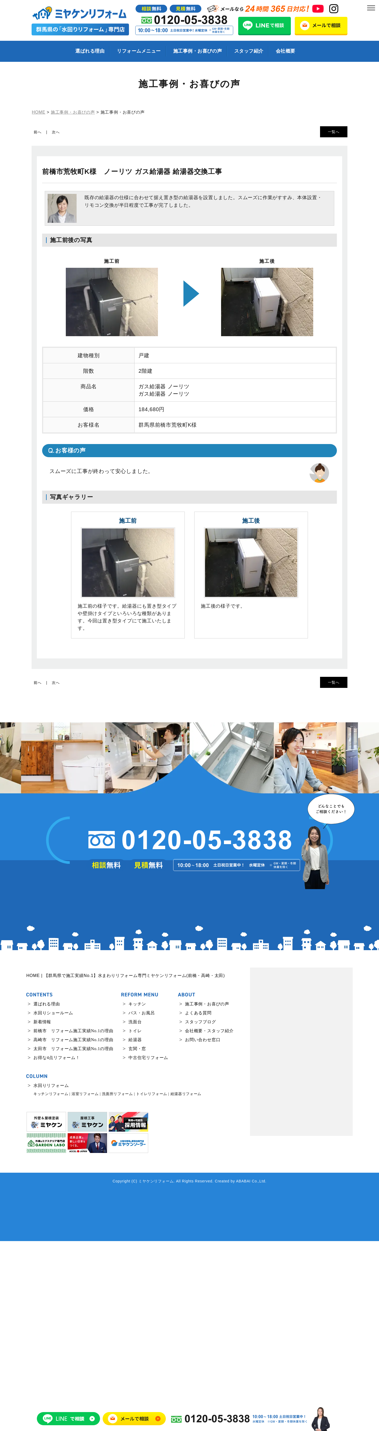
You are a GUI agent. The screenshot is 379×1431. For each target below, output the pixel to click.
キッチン (137, 1194)
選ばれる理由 (89, 51)
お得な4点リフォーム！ (56, 1248)
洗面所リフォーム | (118, 1284)
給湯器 (135, 1230)
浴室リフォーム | (86, 1284)
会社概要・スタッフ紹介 (209, 1221)
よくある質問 (198, 1203)
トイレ (135, 1221)
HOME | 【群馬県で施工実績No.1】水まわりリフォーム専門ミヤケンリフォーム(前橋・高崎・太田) (125, 1165)
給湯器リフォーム (186, 1284)
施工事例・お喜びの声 (197, 51)
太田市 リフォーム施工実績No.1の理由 (73, 1239)
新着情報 (42, 1212)
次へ (56, 132)
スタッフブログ (200, 1212)
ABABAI (243, 1371)
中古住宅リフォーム (148, 1248)
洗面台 (135, 1212)
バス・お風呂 (141, 1203)
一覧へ (334, 132)
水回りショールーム (53, 1203)
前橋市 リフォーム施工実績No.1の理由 (73, 1221)
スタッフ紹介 (248, 51)
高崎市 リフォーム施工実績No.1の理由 (73, 1230)
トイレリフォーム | (152, 1284)
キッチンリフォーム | (51, 1284)
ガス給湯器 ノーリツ (164, 386)
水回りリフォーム (51, 1275)
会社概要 (285, 51)
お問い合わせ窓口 (202, 1230)
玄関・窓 (137, 1239)
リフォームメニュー (139, 51)
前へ (38, 132)
